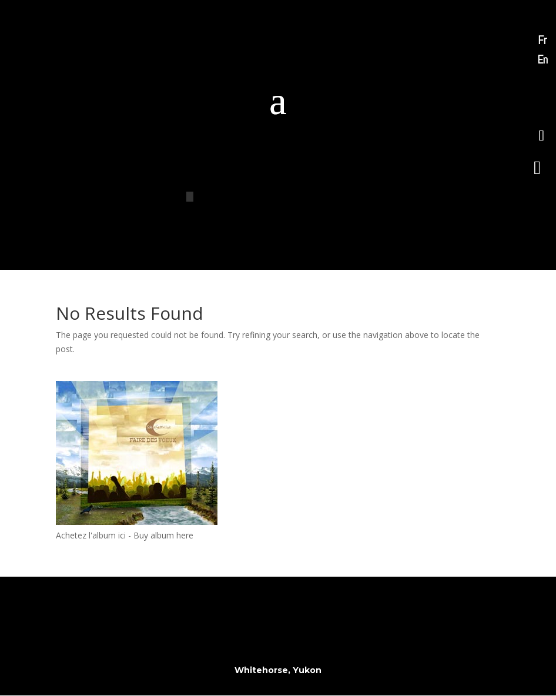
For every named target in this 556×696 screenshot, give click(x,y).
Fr (542, 40)
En (542, 59)
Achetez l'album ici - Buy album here (124, 535)
